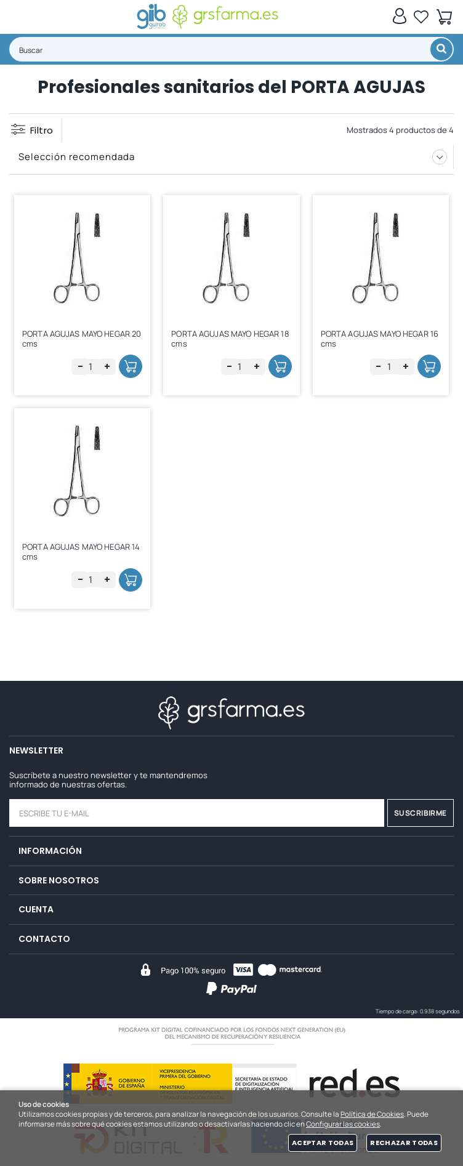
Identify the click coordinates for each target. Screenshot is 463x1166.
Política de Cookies (372, 1114)
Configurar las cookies (343, 1124)
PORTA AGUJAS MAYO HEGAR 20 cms (81, 338)
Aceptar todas (322, 1143)
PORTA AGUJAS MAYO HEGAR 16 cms (379, 338)
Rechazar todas (404, 1143)
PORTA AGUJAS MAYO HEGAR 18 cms (230, 338)
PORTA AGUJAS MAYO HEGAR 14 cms (81, 551)
